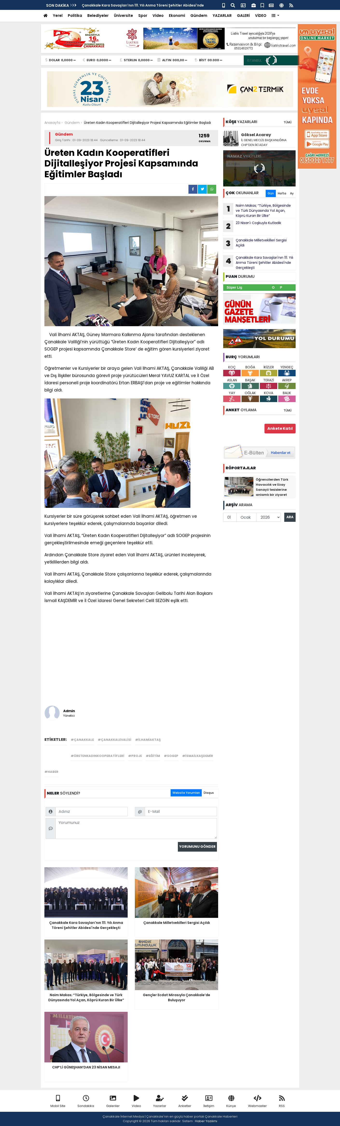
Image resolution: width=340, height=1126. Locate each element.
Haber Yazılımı (206, 1121)
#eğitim (153, 756)
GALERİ (243, 15)
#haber (51, 771)
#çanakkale (82, 739)
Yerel (57, 15)
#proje (135, 756)
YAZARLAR (222, 15)
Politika (75, 15)
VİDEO (260, 15)
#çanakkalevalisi (114, 739)
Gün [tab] (271, 193)
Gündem (198, 15)
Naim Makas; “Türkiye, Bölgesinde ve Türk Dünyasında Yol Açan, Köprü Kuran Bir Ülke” (257, 210)
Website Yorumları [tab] (186, 793)
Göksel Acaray (256, 135)
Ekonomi (177, 15)
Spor (142, 15)
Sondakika (85, 1101)
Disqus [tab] (209, 793)
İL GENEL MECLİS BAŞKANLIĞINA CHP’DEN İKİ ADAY (264, 142)
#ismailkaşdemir (197, 756)
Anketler (184, 1101)
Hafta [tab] (282, 193)
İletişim (208, 1101)
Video (158, 15)
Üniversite (123, 15)
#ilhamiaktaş (148, 739)
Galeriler (113, 1101)
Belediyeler (98, 15)
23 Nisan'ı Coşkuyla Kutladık (252, 226)
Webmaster (257, 1101)
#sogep (171, 756)
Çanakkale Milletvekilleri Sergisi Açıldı (255, 243)
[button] (275, 16)
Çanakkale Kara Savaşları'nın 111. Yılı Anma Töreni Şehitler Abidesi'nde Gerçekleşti (258, 262)
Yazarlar (159, 1101)
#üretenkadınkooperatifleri (97, 756)
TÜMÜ (288, 122)
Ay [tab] (292, 193)
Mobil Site (57, 1101)
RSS (282, 1101)
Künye (231, 1101)
